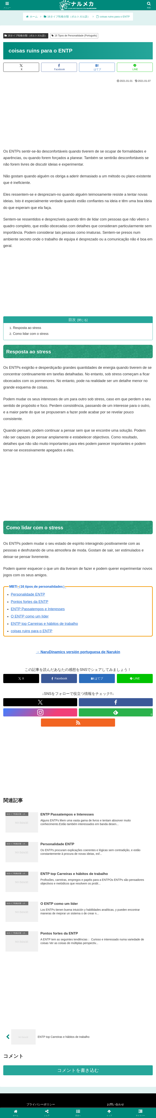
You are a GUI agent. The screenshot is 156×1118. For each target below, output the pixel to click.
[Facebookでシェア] (59, 67)
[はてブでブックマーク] (97, 67)
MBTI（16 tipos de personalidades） (37, 586)
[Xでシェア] (21, 67)
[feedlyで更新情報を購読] (116, 713)
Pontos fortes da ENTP (29, 602)
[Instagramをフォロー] (40, 713)
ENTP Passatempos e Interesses (38, 609)
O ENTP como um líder (30, 617)
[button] (78, 1113)
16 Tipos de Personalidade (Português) (74, 35)
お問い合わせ (115, 1105)
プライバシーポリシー (40, 1105)
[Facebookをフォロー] (116, 702)
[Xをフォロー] (40, 702)
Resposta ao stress (27, 328)
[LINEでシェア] (135, 67)
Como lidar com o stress (31, 334)
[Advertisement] (78, 114)
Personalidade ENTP (28, 595)
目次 (72, 320)
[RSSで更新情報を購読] (78, 723)
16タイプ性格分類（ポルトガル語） (25, 35)
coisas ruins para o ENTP (31, 631)
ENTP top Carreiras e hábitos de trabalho (44, 624)
